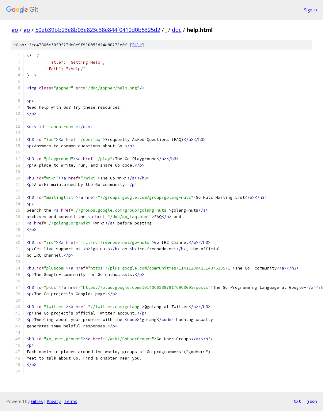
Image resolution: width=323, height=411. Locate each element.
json (312, 401)
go (14, 29)
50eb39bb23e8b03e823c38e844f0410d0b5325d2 (97, 29)
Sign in (310, 10)
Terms (70, 401)
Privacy (54, 401)
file (137, 44)
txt (297, 401)
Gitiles (37, 401)
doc (176, 29)
